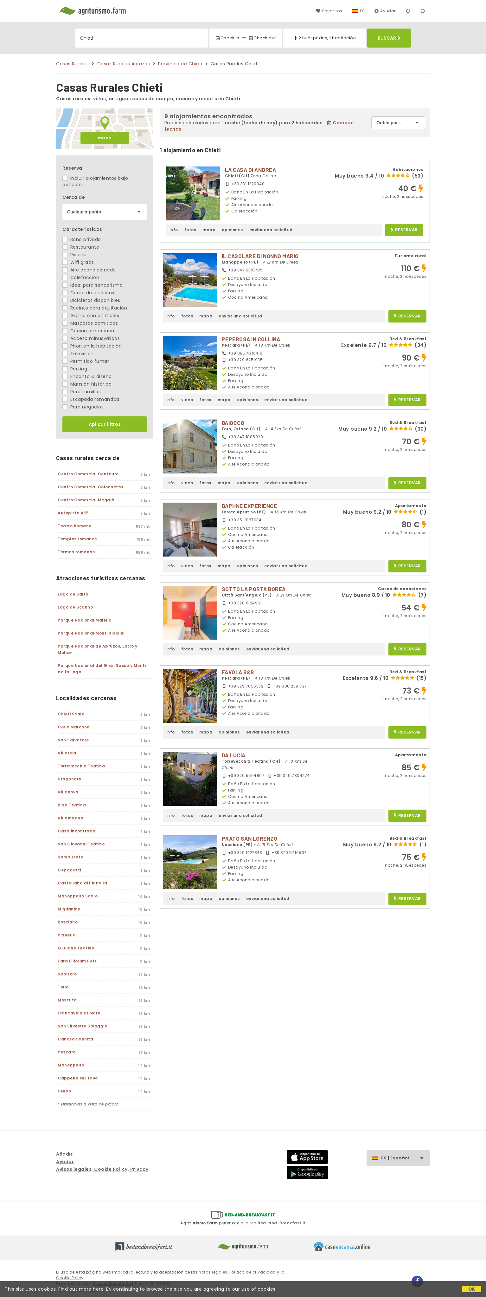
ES (362, 11)
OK (472, 1289)
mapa (105, 138)
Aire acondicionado (89, 270)
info (173, 229)
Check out (262, 38)
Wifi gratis (78, 262)
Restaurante (80, 247)
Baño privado (81, 239)
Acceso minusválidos (91, 338)
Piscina (74, 254)
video (187, 399)
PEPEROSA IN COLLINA (251, 339)
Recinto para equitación (94, 308)
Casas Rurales (72, 64)
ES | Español (405, 1158)
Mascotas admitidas (90, 323)
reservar (404, 230)
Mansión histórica (87, 384)
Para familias (81, 391)
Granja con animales (90, 315)
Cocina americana (88, 331)
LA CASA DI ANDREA (250, 169)
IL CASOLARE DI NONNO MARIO (260, 256)
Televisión (78, 353)
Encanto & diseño (87, 376)
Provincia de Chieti (180, 64)
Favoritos (329, 11)
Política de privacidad (252, 1272)
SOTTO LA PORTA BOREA (254, 589)
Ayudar (385, 11)
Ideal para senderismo (92, 285)
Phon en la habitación (92, 346)
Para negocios (83, 407)
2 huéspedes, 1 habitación (324, 38)
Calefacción (80, 277)
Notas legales (213, 1272)
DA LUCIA (234, 755)
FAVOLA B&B (238, 672)
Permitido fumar (85, 361)
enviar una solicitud (271, 229)
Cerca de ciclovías (88, 293)
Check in (227, 38)
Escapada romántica (90, 399)
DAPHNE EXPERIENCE (249, 506)
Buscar (389, 38)
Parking (74, 369)
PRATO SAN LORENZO (250, 838)
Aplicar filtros (105, 424)
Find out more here (81, 1289)
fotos (190, 229)
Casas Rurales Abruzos (123, 64)
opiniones (232, 229)
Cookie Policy (70, 1278)
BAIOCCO (233, 423)
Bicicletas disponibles (91, 300)
